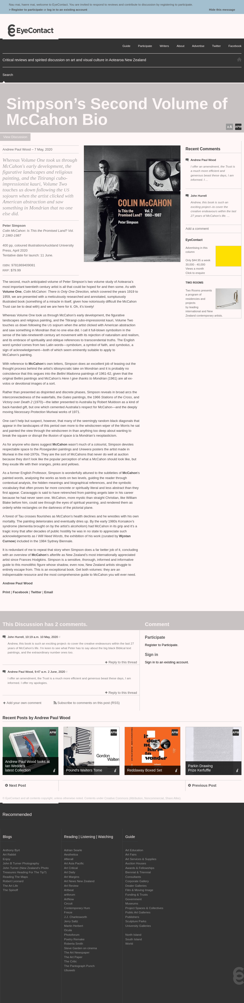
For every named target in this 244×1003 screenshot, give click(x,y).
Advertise (198, 45)
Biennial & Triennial (138, 872)
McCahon (36, 364)
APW (238, 126)
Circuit (68, 903)
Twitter (36, 592)
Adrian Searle (73, 850)
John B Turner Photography (21, 863)
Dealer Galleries (136, 885)
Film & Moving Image (139, 890)
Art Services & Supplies (140, 859)
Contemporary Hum (77, 908)
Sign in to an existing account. (167, 662)
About (181, 45)
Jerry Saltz (71, 921)
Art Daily (69, 872)
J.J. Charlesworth (75, 916)
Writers (164, 45)
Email (48, 592)
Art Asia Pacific (74, 863)
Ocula (68, 930)
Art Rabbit (9, 854)
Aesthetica (71, 854)
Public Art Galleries (137, 912)
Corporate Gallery (137, 881)
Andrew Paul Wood (203, 159)
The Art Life (10, 885)
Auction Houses (135, 863)
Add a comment (197, 229)
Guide (126, 45)
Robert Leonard (13, 881)
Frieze (68, 912)
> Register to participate (26, 9)
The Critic (70, 961)
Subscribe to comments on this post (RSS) (88, 703)
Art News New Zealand (79, 881)
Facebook (20, 592)
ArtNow (69, 899)
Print (6, 592)
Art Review (71, 885)
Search (8, 75)
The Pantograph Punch (79, 965)
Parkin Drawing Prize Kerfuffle (200, 768)
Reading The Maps (15, 876)
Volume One (12, 291)
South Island (133, 939)
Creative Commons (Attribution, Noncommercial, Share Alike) (142, 798)
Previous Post (202, 785)
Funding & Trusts (136, 894)
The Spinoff (10, 890)
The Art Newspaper (76, 952)
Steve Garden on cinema (80, 948)
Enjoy (6, 859)
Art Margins (71, 876)
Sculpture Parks (135, 921)
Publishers (132, 916)
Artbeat (69, 890)
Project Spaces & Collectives (144, 908)
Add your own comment (24, 703)
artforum (69, 894)
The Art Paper (73, 957)
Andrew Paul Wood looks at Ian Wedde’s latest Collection (27, 766)
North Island (133, 934)
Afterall (68, 859)
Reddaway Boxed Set (144, 770)
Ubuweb (69, 970)
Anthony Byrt (11, 850)
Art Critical (71, 867)
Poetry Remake (74, 939)
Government (133, 899)
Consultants (133, 876)
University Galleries (138, 925)
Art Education (134, 850)
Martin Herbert (73, 925)
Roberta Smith (73, 943)
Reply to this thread (123, 662)
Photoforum (71, 934)
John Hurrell (199, 195)
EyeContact (30, 30)
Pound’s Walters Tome (84, 770)
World (129, 943)
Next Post (15, 785)
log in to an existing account (67, 9)
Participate (145, 45)
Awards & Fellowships (139, 867)
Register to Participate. (161, 645)
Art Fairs (130, 854)
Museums (131, 903)
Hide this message (222, 9)
